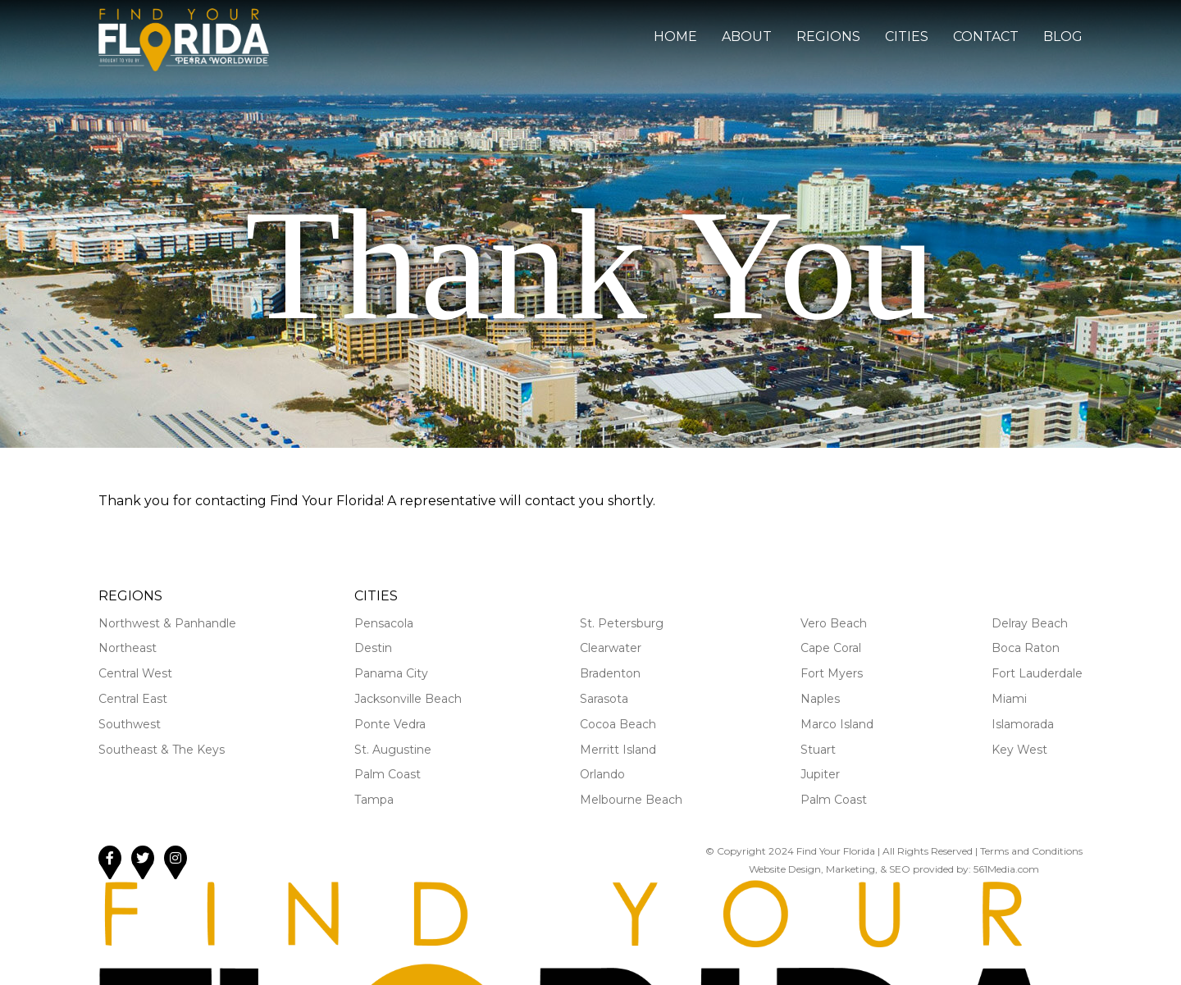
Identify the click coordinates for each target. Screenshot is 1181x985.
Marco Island (836, 724)
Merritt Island (618, 749)
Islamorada (1023, 724)
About (747, 36)
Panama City (391, 673)
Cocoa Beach (618, 724)
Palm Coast (387, 774)
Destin (373, 648)
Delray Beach (1030, 623)
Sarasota (604, 698)
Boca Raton (1026, 648)
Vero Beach (833, 623)
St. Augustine (392, 749)
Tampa (374, 799)
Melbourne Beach (631, 799)
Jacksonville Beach (408, 698)
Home (675, 36)
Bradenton (610, 673)
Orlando (602, 774)
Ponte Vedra (390, 724)
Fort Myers (831, 673)
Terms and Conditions (1031, 851)
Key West (1019, 749)
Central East (132, 698)
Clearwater (610, 648)
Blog (1063, 36)
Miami (1009, 698)
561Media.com (1006, 869)
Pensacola (383, 623)
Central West (135, 673)
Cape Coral (830, 648)
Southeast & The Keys (161, 749)
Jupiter (820, 774)
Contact (986, 36)
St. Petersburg (621, 623)
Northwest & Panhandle (167, 623)
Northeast (127, 648)
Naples (820, 698)
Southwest (129, 724)
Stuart (818, 749)
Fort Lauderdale (1037, 673)
